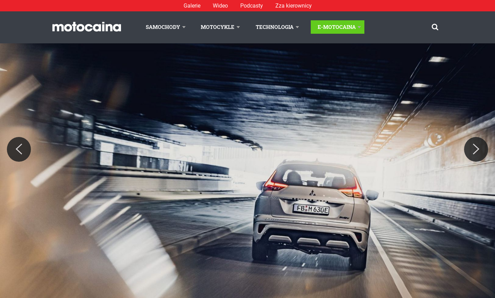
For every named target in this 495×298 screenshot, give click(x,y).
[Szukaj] (435, 27)
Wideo (220, 5)
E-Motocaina (337, 26)
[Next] (476, 149)
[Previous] (19, 149)
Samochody (163, 26)
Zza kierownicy (293, 5)
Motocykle (217, 26)
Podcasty (251, 5)
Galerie (192, 5)
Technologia (275, 26)
